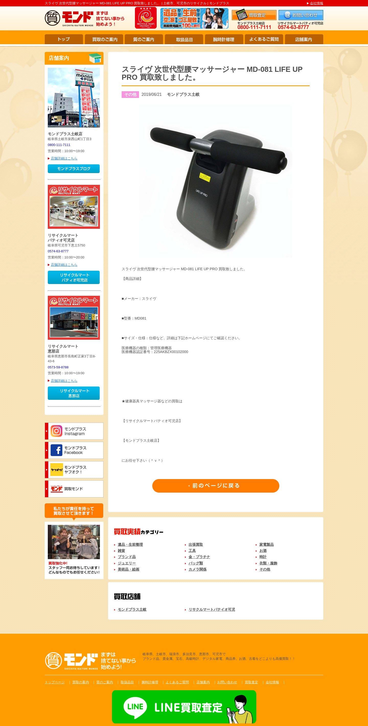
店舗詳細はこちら (64, 158)
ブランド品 (127, 557)
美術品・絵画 (128, 569)
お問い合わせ (227, 682)
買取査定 (251, 682)
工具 (192, 551)
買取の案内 (80, 682)
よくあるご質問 (264, 39)
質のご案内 (144, 39)
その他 (264, 569)
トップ (64, 39)
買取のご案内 (104, 39)
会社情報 (316, 3)
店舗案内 (304, 39)
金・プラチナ (199, 557)
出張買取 (196, 544)
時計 (263, 557)
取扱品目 (184, 39)
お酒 (263, 551)
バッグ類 (196, 563)
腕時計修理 (224, 39)
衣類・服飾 (268, 563)
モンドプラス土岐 (132, 609)
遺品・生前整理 (130, 544)
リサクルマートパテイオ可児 (212, 609)
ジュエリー (127, 563)
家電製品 (266, 544)
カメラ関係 (197, 569)
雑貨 (121, 551)
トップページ (55, 682)
